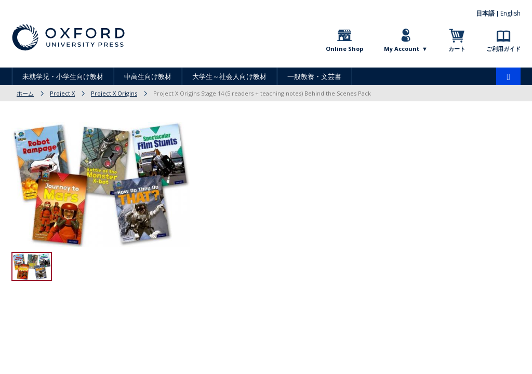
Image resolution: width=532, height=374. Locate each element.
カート (457, 48)
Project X (62, 93)
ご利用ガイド (503, 48)
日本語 (485, 13)
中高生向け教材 (147, 76)
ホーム (25, 93)
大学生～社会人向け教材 (229, 76)
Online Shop (344, 48)
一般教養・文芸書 (314, 76)
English (510, 13)
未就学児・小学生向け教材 (62, 76)
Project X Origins (114, 93)
